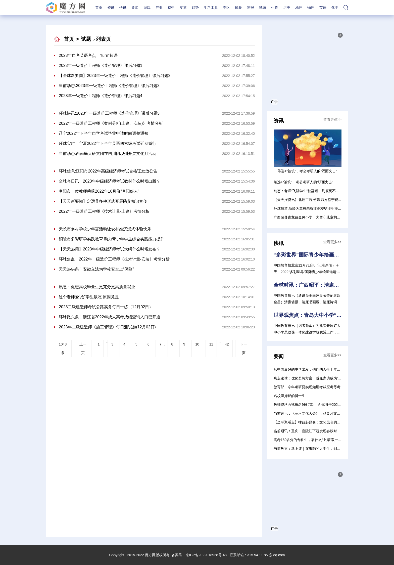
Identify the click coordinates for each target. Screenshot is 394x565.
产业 (159, 8)
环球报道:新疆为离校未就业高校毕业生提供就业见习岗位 (318, 208)
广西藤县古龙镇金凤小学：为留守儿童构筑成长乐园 (314, 217)
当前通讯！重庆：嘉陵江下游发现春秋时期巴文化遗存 (316, 431)
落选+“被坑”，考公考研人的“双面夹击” (303, 182)
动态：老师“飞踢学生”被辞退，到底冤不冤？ (308, 191)
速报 (250, 8)
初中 (171, 8)
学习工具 (211, 8)
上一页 (82, 348)
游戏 (147, 8)
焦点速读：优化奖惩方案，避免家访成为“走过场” (312, 378)
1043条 (63, 348)
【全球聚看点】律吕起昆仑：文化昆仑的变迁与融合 (314, 422)
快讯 (122, 8)
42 (227, 344)
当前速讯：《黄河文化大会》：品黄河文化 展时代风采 (316, 413)
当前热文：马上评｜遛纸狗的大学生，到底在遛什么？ (316, 449)
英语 (322, 8)
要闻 (134, 8)
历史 (286, 8)
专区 (226, 8)
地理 (298, 8)
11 (211, 344)
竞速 (183, 8)
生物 (274, 8)
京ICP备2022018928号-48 (206, 555)
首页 (98, 8)
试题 (262, 8)
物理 (310, 8)
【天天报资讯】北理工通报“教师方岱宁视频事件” (312, 200)
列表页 (103, 39)
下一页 (243, 348)
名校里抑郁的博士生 (289, 396)
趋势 (195, 8)
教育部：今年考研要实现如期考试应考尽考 (307, 387)
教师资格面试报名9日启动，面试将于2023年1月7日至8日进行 (322, 405)
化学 (334, 8)
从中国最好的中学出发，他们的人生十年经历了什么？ (316, 369)
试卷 (238, 8)
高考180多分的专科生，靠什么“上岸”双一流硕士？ (313, 440)
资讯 (110, 8)
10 (197, 344)
